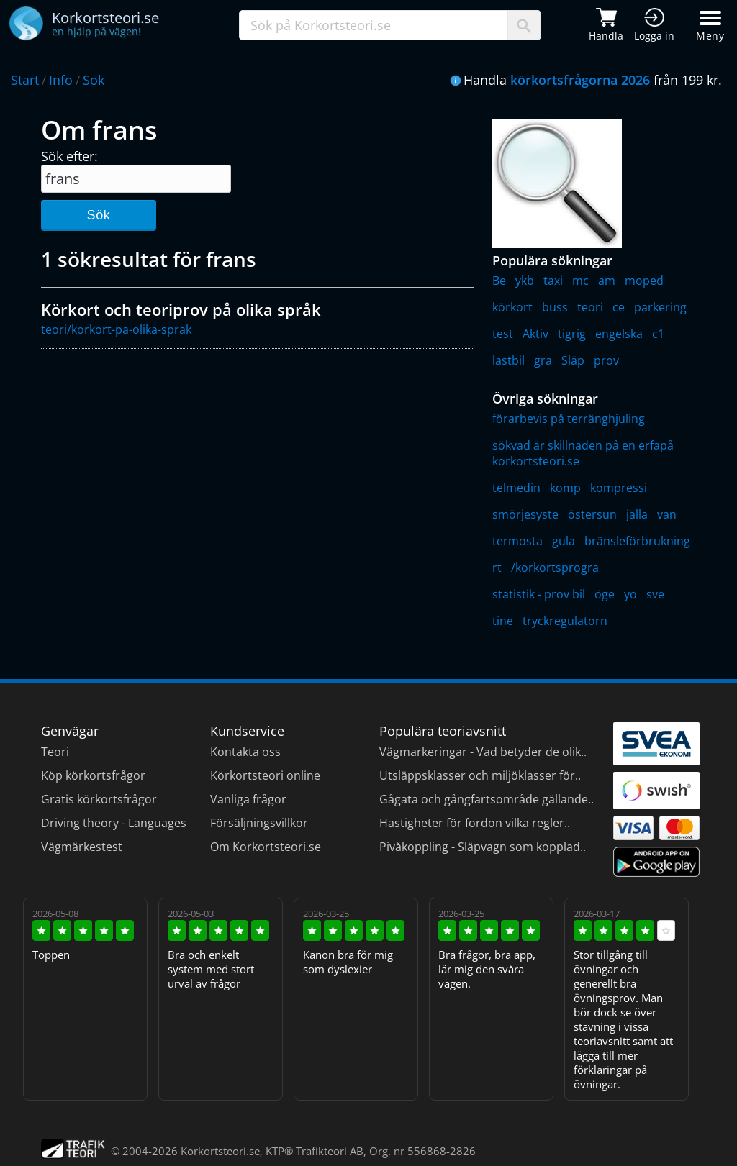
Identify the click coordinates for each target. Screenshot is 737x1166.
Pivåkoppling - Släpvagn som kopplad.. (482, 847)
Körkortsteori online (265, 775)
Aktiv (535, 334)
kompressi (618, 488)
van (667, 514)
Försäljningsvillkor (259, 823)
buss (555, 307)
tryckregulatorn (565, 621)
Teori (55, 752)
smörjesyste (525, 514)
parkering (660, 307)
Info (61, 79)
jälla (637, 514)
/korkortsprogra (555, 567)
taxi (553, 280)
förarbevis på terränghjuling (568, 419)
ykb (524, 280)
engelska (619, 334)
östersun (592, 514)
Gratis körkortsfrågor (99, 799)
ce (618, 307)
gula (563, 541)
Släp (572, 360)
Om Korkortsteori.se (265, 847)
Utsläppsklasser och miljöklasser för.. (480, 775)
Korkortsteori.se (220, 1151)
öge (604, 594)
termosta (517, 541)
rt (497, 567)
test (502, 334)
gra (543, 360)
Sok (93, 79)
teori (590, 307)
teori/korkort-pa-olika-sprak (116, 329)
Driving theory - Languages (113, 823)
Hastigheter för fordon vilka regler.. (474, 823)
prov (606, 360)
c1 (658, 334)
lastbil (508, 360)
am (606, 280)
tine (502, 621)
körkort (512, 307)
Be (499, 280)
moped (644, 280)
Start (25, 79)
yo (630, 594)
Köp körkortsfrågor (93, 775)
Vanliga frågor (248, 799)
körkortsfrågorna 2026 (580, 79)
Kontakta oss (245, 752)
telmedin (516, 488)
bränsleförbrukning (637, 541)
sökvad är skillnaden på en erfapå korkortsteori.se (583, 453)
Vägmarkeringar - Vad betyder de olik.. (483, 752)
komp (565, 488)
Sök (98, 215)
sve (655, 594)
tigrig (572, 334)
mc (580, 280)
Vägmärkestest (81, 847)
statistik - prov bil (538, 594)
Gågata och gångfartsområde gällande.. (486, 799)
